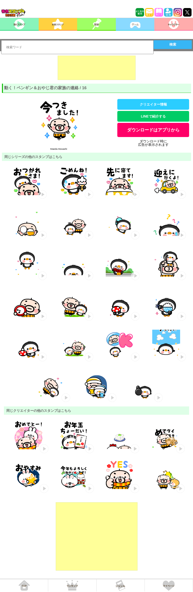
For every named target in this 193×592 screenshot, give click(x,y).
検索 (172, 44)
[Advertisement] (97, 68)
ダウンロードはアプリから (153, 130)
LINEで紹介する (153, 116)
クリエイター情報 (153, 104)
